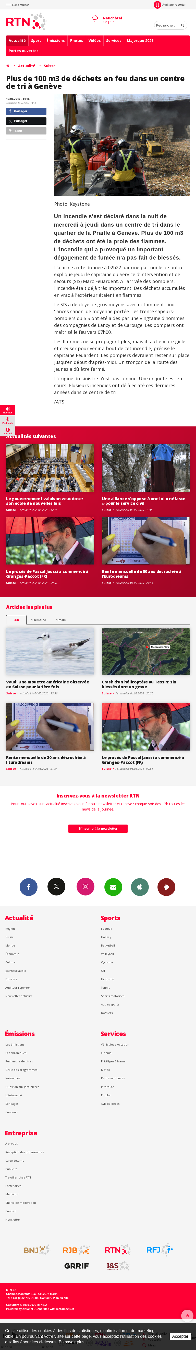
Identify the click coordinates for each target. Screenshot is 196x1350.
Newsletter (12, 1219)
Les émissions (14, 1044)
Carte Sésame (14, 1160)
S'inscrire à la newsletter (98, 828)
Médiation (12, 1194)
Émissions (55, 40)
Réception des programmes (24, 1152)
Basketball (108, 945)
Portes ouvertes (24, 50)
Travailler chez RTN (18, 1177)
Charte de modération (20, 1202)
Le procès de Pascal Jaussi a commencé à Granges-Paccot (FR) (47, 574)
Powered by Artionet (19, 1308)
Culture (10, 962)
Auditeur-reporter (170, 5)
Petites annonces (113, 1078)
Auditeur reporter (17, 987)
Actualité (17, 40)
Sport (36, 40)
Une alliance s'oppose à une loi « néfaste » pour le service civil (143, 501)
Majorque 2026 (140, 40)
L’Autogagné (13, 1095)
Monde (10, 945)
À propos (11, 1143)
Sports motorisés (112, 996)
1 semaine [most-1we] (38, 620)
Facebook (29, 886)
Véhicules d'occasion (115, 1044)
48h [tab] (16, 620)
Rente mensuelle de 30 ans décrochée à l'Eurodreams (141, 574)
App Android (166, 886)
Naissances (12, 1078)
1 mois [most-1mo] (61, 620)
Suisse (50, 65)
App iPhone (140, 886)
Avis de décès (110, 1103)
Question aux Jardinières (22, 1086)
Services (113, 40)
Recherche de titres (19, 1061)
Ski (103, 970)
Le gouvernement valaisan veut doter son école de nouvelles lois (44, 501)
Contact (10, 1211)
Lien (15, 131)
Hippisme (107, 979)
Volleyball (107, 953)
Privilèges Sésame (113, 1061)
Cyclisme (107, 962)
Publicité (11, 1169)
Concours (11, 1112)
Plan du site (60, 1297)
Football (106, 928)
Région (10, 928)
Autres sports (110, 1004)
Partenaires (13, 1185)
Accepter (180, 1336)
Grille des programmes (21, 1069)
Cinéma (106, 1052)
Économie (12, 953)
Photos (76, 40)
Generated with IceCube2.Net (54, 1308)
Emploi (106, 1095)
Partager (18, 111)
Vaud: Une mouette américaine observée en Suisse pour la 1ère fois (47, 684)
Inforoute (107, 1086)
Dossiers (11, 979)
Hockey (106, 937)
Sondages (11, 1103)
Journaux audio (15, 970)
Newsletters (113, 886)
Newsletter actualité (19, 996)
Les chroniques (15, 1052)
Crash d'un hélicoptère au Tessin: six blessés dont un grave (139, 684)
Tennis (105, 987)
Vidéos (95, 40)
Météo (105, 1069)
